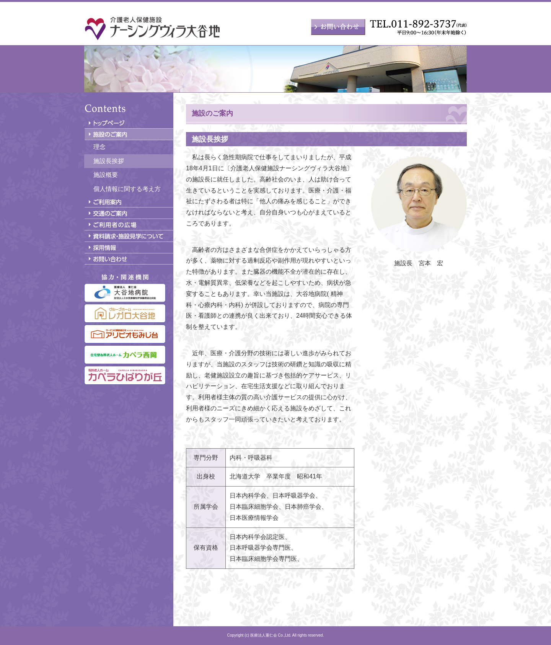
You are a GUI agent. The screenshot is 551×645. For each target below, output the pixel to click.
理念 (99, 147)
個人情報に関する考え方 (127, 189)
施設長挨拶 (108, 161)
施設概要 (105, 174)
